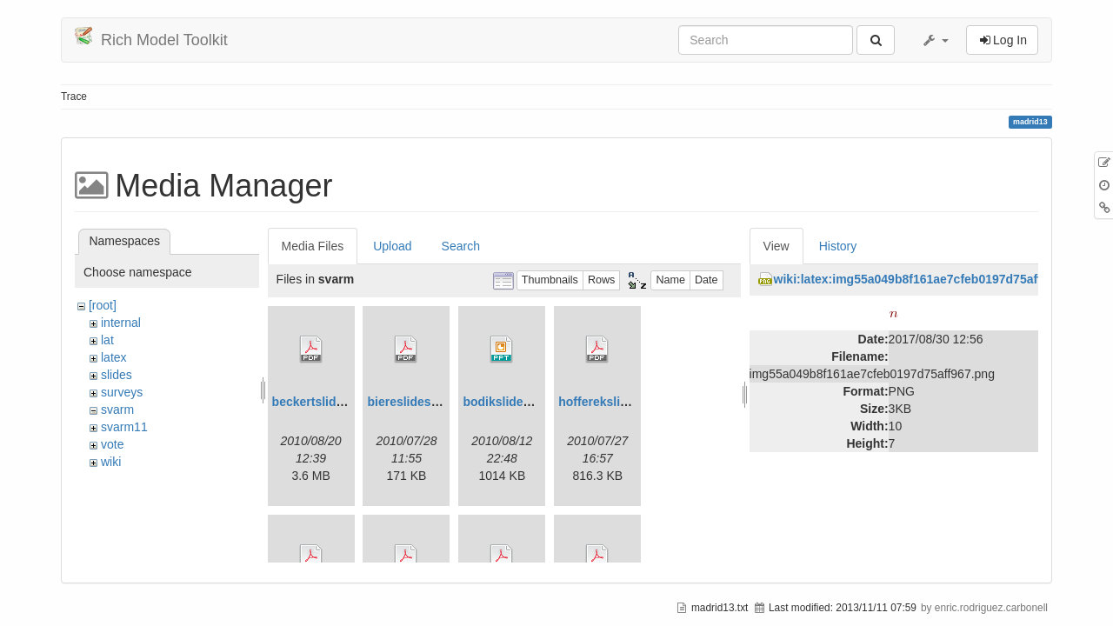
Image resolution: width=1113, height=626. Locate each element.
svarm (117, 409)
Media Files (313, 246)
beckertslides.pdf (322, 402)
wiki (111, 462)
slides (116, 375)
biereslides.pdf (410, 402)
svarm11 (124, 427)
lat (107, 340)
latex (114, 357)
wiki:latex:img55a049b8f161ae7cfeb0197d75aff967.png (931, 279)
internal (121, 323)
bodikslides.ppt (507, 402)
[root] (103, 305)
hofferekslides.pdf (610, 402)
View (776, 246)
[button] (935, 40)
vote (112, 444)
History (838, 246)
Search (461, 246)
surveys (122, 392)
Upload (392, 246)
